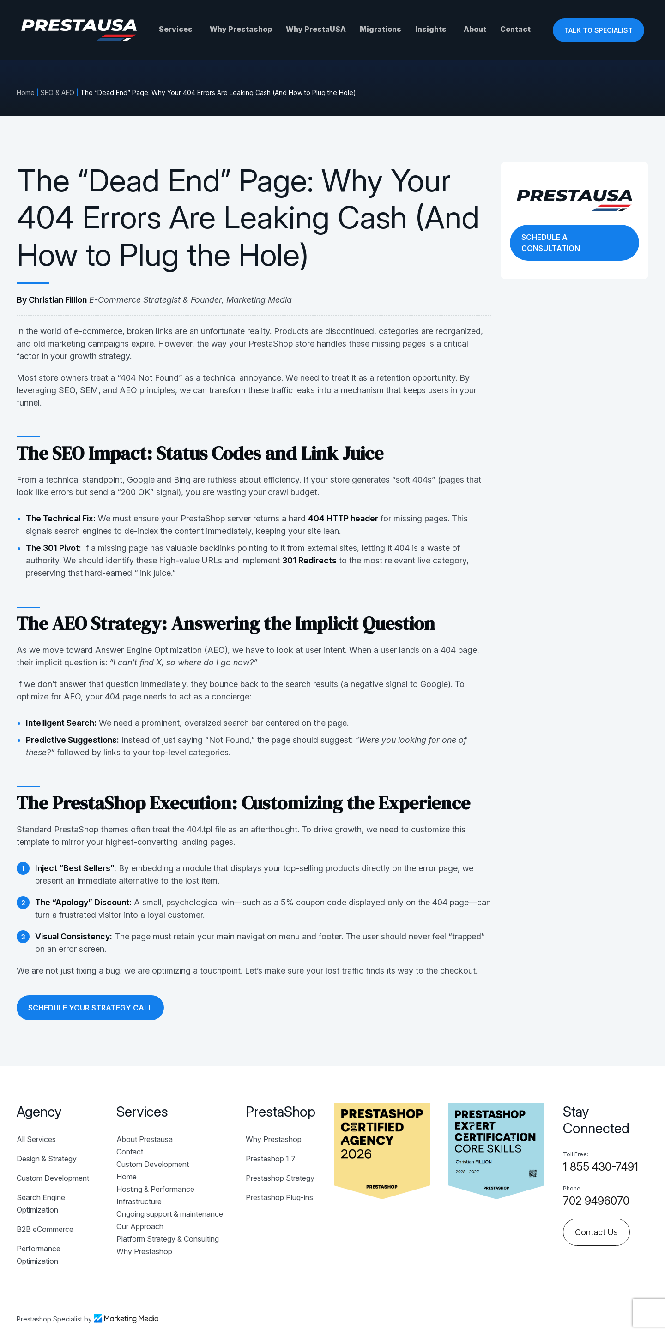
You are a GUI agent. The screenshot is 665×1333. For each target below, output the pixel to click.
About (475, 29)
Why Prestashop (241, 29)
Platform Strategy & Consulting (167, 1238)
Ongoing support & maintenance (169, 1214)
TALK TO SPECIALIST (598, 30)
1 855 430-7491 (600, 1166)
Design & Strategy (47, 1158)
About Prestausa (144, 1139)
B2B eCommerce (45, 1229)
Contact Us (596, 1232)
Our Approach (139, 1226)
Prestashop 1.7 (271, 1158)
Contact (515, 29)
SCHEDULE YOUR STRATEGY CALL (90, 1007)
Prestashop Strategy (280, 1178)
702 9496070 (596, 1200)
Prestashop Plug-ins (279, 1197)
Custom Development (53, 1178)
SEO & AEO (57, 92)
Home (26, 92)
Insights (431, 29)
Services (176, 29)
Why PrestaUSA (316, 29)
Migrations (380, 29)
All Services (36, 1139)
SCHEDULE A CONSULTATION (550, 243)
